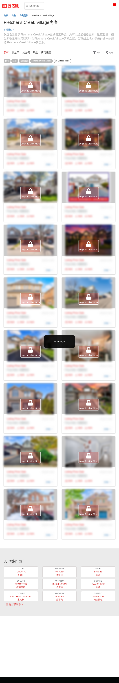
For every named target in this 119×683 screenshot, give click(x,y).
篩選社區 (9, 29)
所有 (6, 52)
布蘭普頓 (24, 15)
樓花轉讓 (46, 52)
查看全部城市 (14, 604)
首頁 (6, 15)
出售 (14, 15)
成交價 (26, 52)
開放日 (15, 52)
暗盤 (35, 52)
